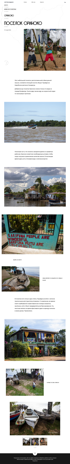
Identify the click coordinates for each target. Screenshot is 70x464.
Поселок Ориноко (23, 23)
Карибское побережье (10, 9)
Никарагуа (6, 5)
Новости (42, 2)
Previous (3, 419)
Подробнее (35, 460)
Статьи (25, 2)
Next (66, 419)
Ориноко (9, 15)
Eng (65, 2)
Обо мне (33, 2)
